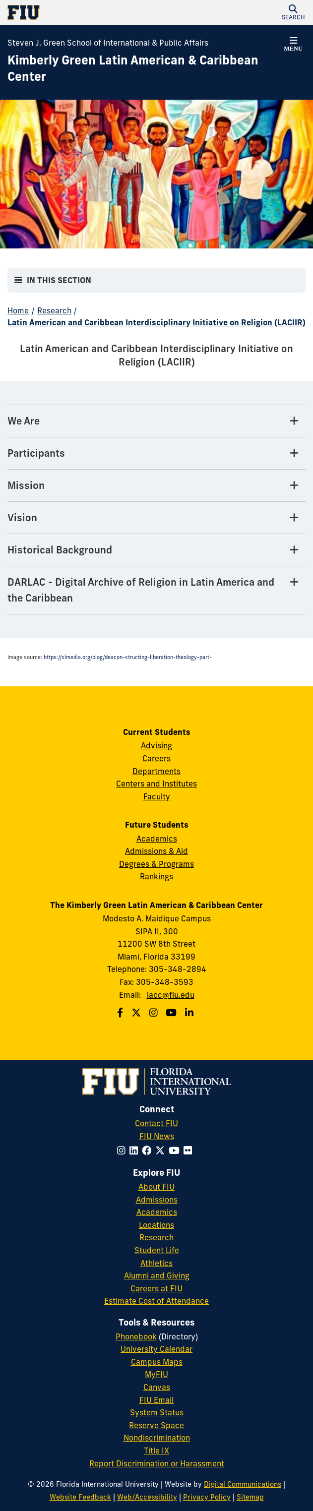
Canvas (156, 1387)
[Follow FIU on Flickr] (190, 1150)
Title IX (156, 1450)
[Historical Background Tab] (156, 550)
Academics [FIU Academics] (156, 1212)
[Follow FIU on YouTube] (176, 1150)
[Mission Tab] (156, 486)
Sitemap (250, 1497)
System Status (157, 1412)
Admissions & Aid (156, 851)
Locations (156, 1225)
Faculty (156, 796)
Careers (156, 758)
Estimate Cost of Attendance (156, 1301)
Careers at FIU (156, 1288)
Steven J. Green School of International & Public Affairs (107, 43)
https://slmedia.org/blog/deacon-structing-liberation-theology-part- (128, 657)
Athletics (156, 1263)
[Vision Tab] (156, 518)
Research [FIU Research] (156, 1237)
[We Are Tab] (156, 421)
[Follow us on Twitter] (137, 1013)
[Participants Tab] (156, 453)
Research (54, 310)
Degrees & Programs (156, 864)
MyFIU (156, 1374)
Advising (156, 745)
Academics (156, 839)
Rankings (156, 876)
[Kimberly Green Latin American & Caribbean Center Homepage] (144, 68)
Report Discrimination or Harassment (156, 1463)
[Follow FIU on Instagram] (123, 1150)
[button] (293, 12)
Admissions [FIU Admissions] (157, 1200)
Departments (156, 771)
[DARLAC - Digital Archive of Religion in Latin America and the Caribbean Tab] (156, 590)
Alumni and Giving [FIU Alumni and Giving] (156, 1275)
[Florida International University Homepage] (82, 12)
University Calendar (156, 1349)
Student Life (156, 1250)
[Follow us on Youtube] (172, 1013)
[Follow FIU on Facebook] (148, 1150)
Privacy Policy (207, 1497)
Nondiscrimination (157, 1438)
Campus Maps (157, 1362)
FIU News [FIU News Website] (156, 1136)
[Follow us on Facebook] (121, 1013)
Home (18, 310)
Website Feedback (80, 1497)
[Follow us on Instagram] (154, 1013)
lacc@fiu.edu (170, 995)
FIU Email (156, 1400)
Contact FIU (156, 1123)
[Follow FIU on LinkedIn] (135, 1150)
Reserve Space (156, 1425)
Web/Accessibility (147, 1497)
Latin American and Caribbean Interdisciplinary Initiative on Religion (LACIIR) (156, 322)
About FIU (156, 1187)
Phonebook (136, 1336)
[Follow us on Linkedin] (190, 1013)
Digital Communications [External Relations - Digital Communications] (242, 1484)
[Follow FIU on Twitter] (162, 1150)
